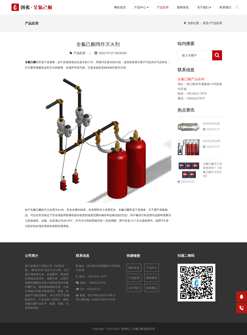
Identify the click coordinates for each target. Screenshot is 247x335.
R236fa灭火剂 (211, 123)
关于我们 (204, 7)
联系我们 (225, 7)
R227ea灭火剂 (212, 141)
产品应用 (163, 7)
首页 (206, 23)
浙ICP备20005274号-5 (101, 295)
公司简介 (31, 255)
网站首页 (120, 7)
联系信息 (82, 255)
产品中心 (141, 7)
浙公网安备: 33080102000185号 (96, 299)
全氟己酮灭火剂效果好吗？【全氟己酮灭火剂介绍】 (212, 170)
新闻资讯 (183, 7)
